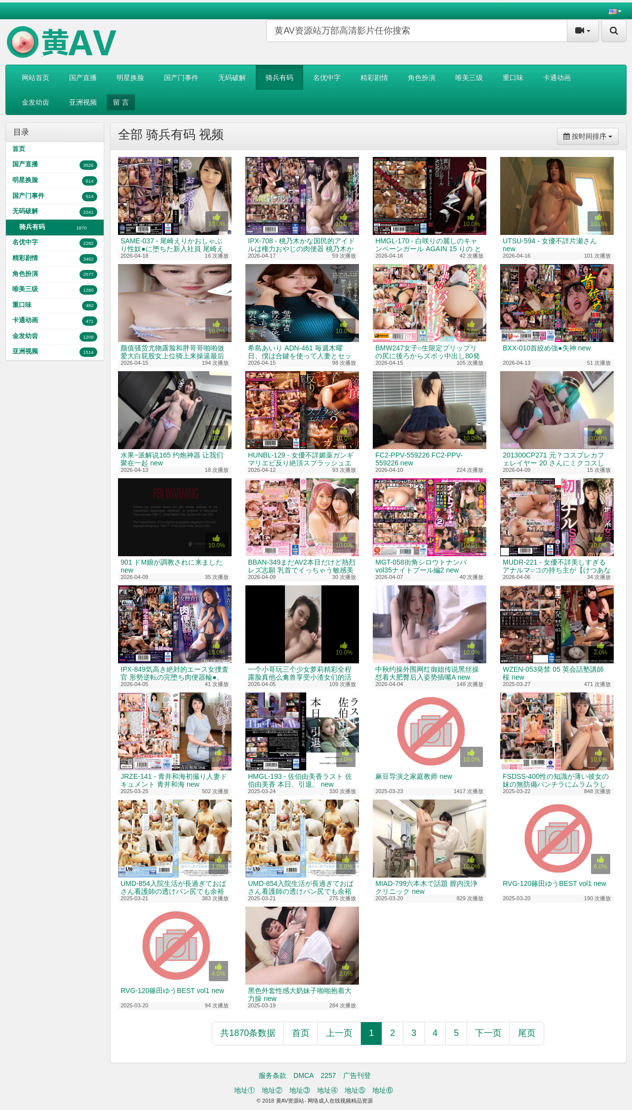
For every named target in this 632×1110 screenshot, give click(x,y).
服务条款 (272, 1075)
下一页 (488, 1033)
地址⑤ (355, 1090)
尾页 (527, 1033)
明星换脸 (130, 77)
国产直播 (83, 77)
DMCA (303, 1075)
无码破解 (232, 77)
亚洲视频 (83, 102)
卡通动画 (557, 77)
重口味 (513, 77)
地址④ (327, 1090)
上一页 (339, 1033)
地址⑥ (382, 1090)
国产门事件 (181, 77)
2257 (328, 1075)
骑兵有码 (279, 77)
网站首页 (35, 77)
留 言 (121, 102)
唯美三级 (469, 77)
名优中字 (327, 77)
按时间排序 (591, 135)
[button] (615, 11)
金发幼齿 (35, 102)
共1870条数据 (248, 1033)
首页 (18, 149)
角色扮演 (421, 77)
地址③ (299, 1090)
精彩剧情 (374, 77)
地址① (244, 1090)
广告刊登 (357, 1075)
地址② (272, 1090)
